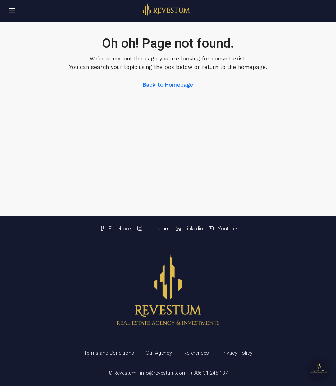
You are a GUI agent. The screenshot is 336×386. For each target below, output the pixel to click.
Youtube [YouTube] (223, 228)
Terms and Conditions (109, 353)
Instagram (153, 228)
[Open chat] (319, 369)
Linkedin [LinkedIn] (189, 228)
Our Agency (159, 353)
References (196, 353)
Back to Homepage (168, 85)
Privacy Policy (237, 353)
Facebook (116, 228)
